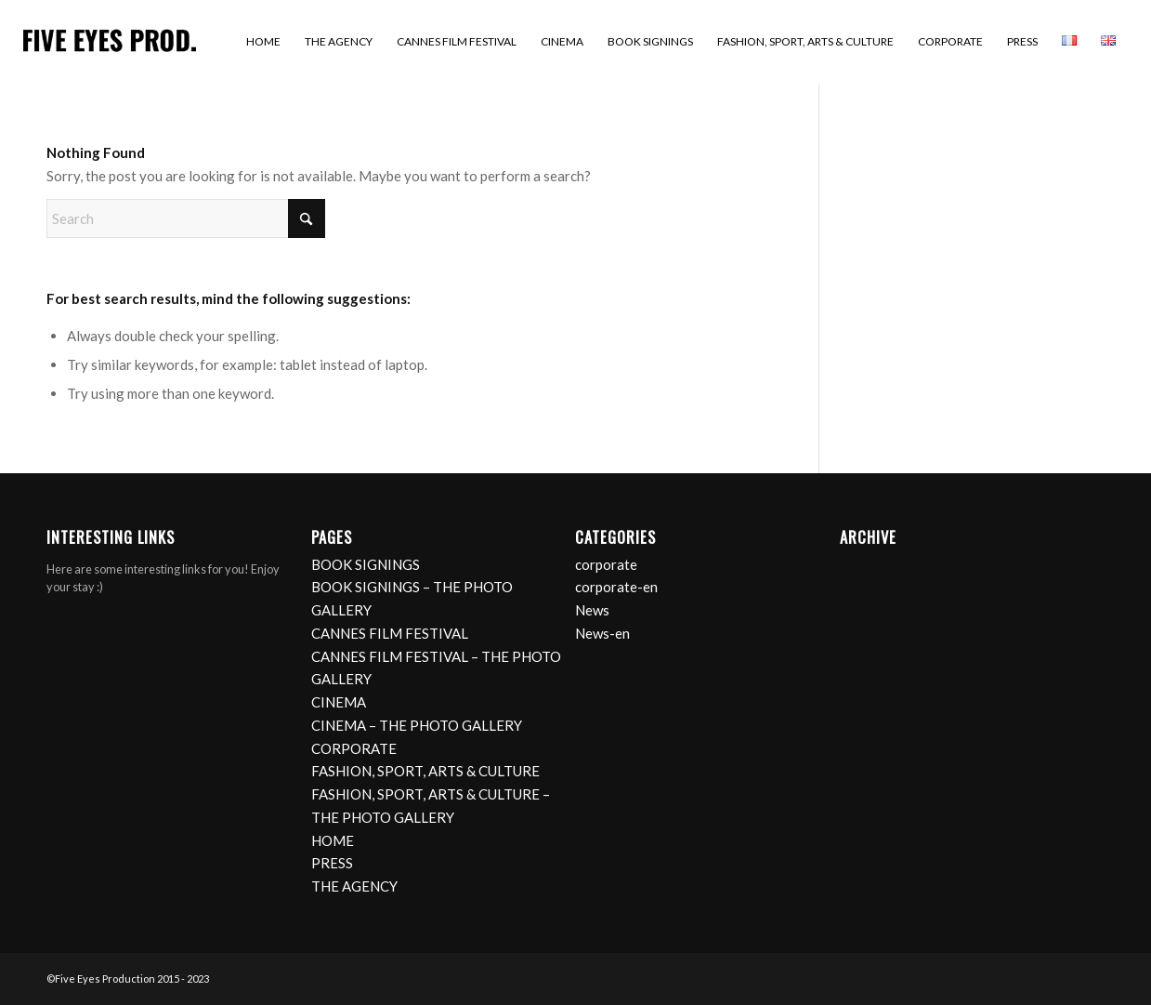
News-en (602, 633)
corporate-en (616, 586)
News (592, 610)
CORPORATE (354, 748)
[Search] (185, 218)
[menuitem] (263, 42)
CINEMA (338, 702)
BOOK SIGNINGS (365, 564)
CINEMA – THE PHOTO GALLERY (416, 725)
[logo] (109, 42)
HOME (332, 840)
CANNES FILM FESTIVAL (389, 633)
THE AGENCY (354, 886)
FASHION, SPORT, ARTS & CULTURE (425, 770)
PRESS (332, 862)
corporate (606, 564)
